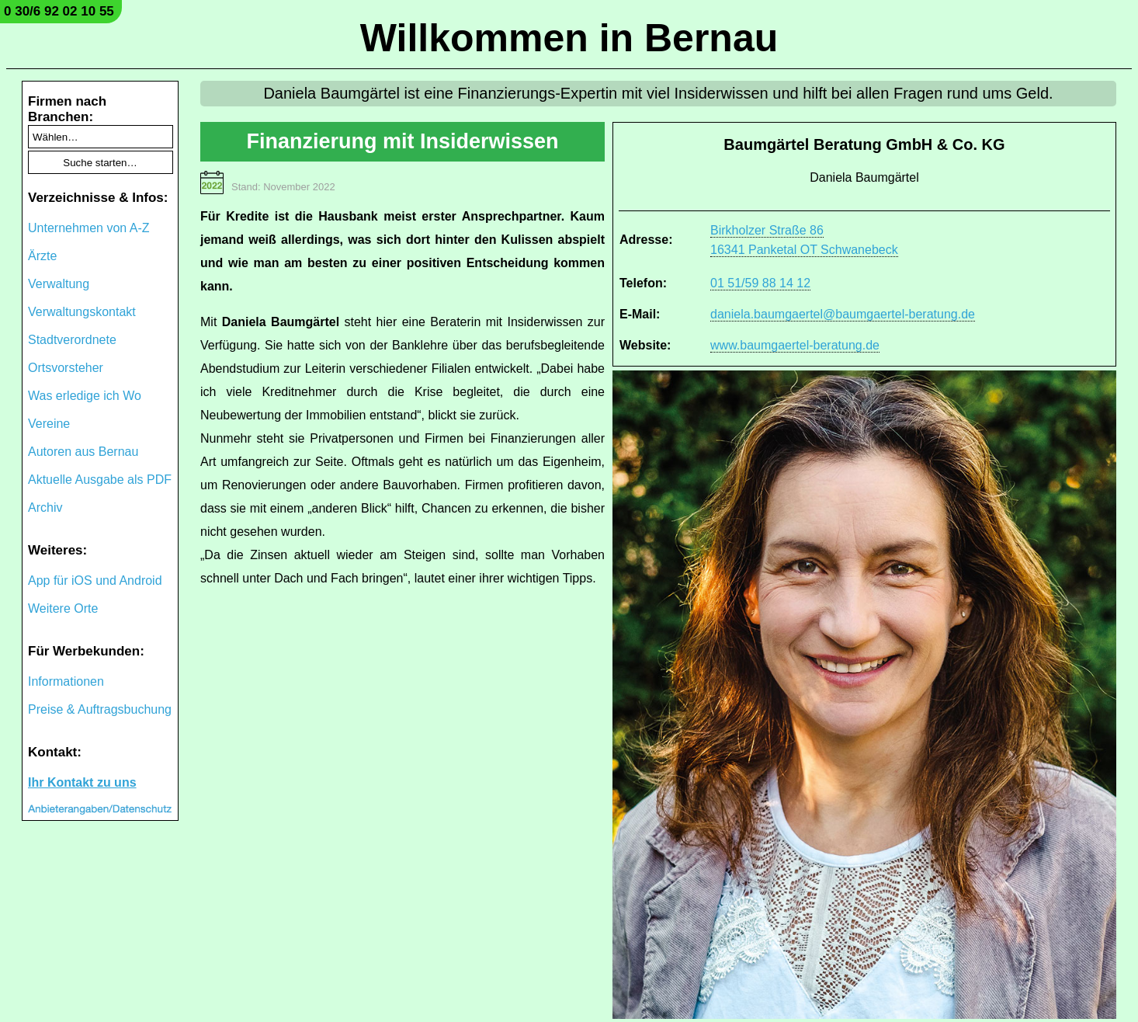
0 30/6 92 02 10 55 (59, 11)
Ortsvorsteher (65, 367)
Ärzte (42, 255)
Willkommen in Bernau (569, 38)
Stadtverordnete (72, 339)
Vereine (49, 423)
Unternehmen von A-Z (89, 228)
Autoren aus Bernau (83, 451)
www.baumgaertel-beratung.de (795, 345)
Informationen (66, 681)
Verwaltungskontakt (82, 311)
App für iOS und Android (95, 580)
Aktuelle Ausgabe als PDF (100, 479)
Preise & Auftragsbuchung (100, 709)
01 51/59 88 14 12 (760, 283)
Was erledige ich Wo (84, 395)
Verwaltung (58, 283)
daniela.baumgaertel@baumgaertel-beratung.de (842, 314)
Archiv (45, 507)
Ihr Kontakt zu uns (82, 782)
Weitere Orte (63, 608)
